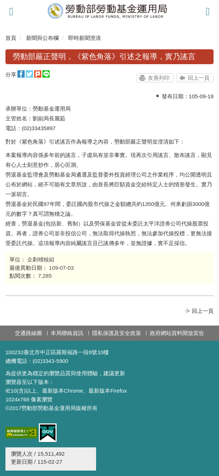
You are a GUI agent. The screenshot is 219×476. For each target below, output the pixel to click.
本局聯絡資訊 (67, 333)
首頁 (10, 38)
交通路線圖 (28, 333)
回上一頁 (199, 78)
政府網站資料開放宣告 (177, 333)
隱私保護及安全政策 (116, 333)
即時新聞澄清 (84, 38)
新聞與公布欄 (42, 38)
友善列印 (159, 78)
